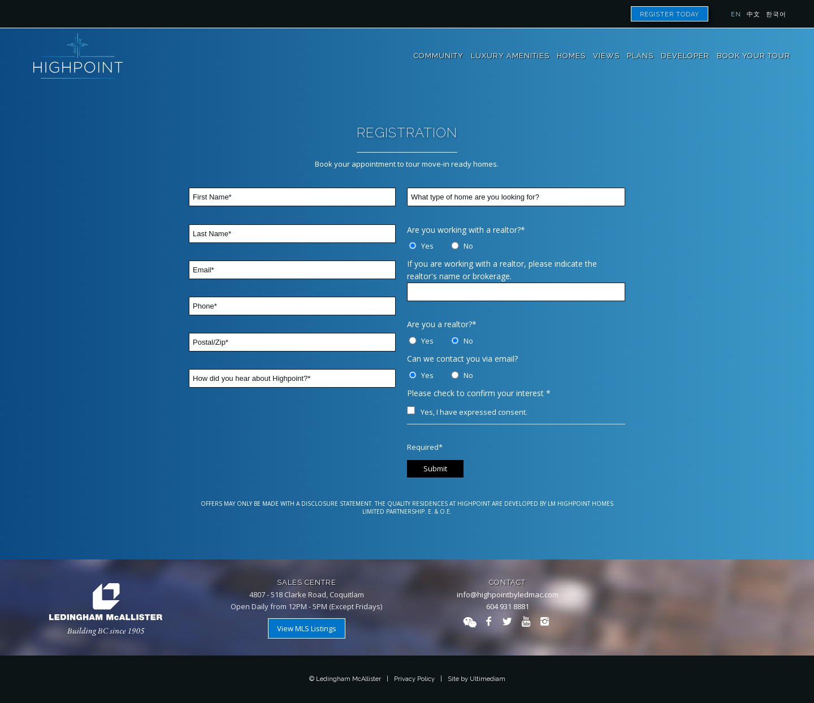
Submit (435, 468)
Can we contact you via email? (462, 358)
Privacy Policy (414, 679)
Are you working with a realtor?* (466, 229)
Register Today (669, 14)
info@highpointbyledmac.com (507, 594)
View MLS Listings (306, 628)
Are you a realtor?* (442, 324)
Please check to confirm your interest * (479, 393)
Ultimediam (487, 679)
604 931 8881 (507, 606)
